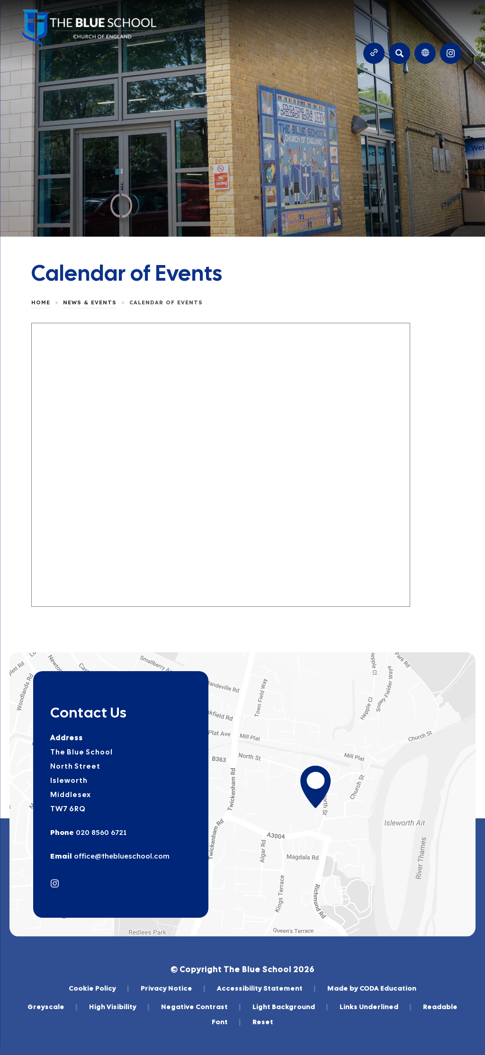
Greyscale (52, 1006)
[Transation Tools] (425, 53)
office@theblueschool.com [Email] (121, 855)
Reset (262, 1022)
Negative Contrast (201, 1006)
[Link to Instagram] (450, 53)
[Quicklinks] (374, 53)
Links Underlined (376, 1006)
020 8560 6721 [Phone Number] (100, 832)
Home (40, 302)
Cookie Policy (99, 988)
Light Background (290, 1006)
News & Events (90, 302)
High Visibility (119, 1006)
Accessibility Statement (266, 988)
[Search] (399, 53)
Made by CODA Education (371, 988)
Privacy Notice (173, 988)
